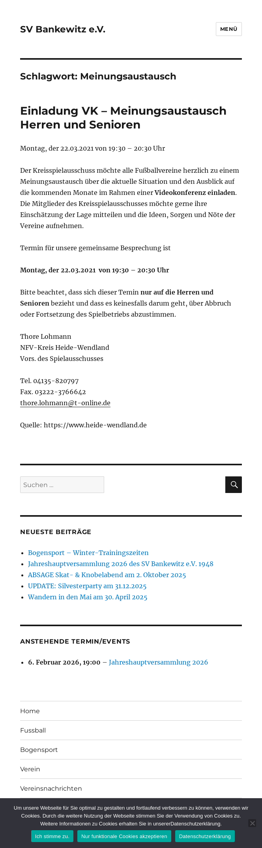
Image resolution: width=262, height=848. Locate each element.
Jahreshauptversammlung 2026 (158, 662)
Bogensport (39, 750)
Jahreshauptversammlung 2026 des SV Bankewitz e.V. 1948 (120, 564)
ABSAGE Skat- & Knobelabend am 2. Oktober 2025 (107, 575)
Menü (229, 29)
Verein (30, 769)
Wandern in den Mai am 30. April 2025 (88, 597)
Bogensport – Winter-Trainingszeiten (88, 553)
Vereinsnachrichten (51, 788)
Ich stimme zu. (52, 836)
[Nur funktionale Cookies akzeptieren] (252, 823)
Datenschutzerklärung (205, 836)
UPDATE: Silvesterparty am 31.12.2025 (87, 586)
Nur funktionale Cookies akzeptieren (124, 836)
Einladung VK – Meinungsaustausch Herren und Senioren (123, 117)
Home (30, 711)
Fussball (33, 730)
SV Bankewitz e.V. (62, 29)
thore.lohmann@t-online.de (65, 403)
